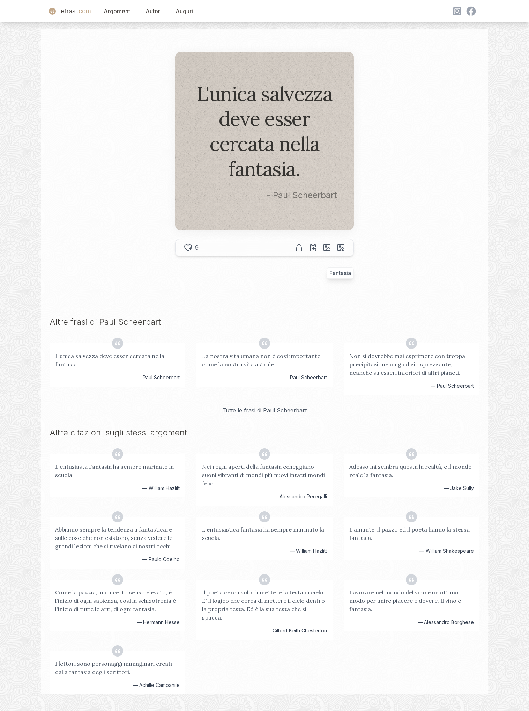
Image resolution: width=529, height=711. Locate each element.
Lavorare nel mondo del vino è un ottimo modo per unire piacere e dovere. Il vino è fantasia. (405, 601)
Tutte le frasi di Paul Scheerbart (264, 410)
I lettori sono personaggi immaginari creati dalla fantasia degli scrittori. (113, 667)
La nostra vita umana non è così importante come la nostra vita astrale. (261, 360)
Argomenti (118, 11)
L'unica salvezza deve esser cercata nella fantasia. (109, 360)
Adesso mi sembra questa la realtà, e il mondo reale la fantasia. (410, 470)
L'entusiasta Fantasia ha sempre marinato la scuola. (114, 470)
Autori (154, 11)
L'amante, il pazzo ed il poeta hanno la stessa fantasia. (409, 533)
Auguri (184, 11)
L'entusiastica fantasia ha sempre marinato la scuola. (263, 533)
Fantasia (340, 273)
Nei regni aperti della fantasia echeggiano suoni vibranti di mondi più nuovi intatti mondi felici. (263, 475)
